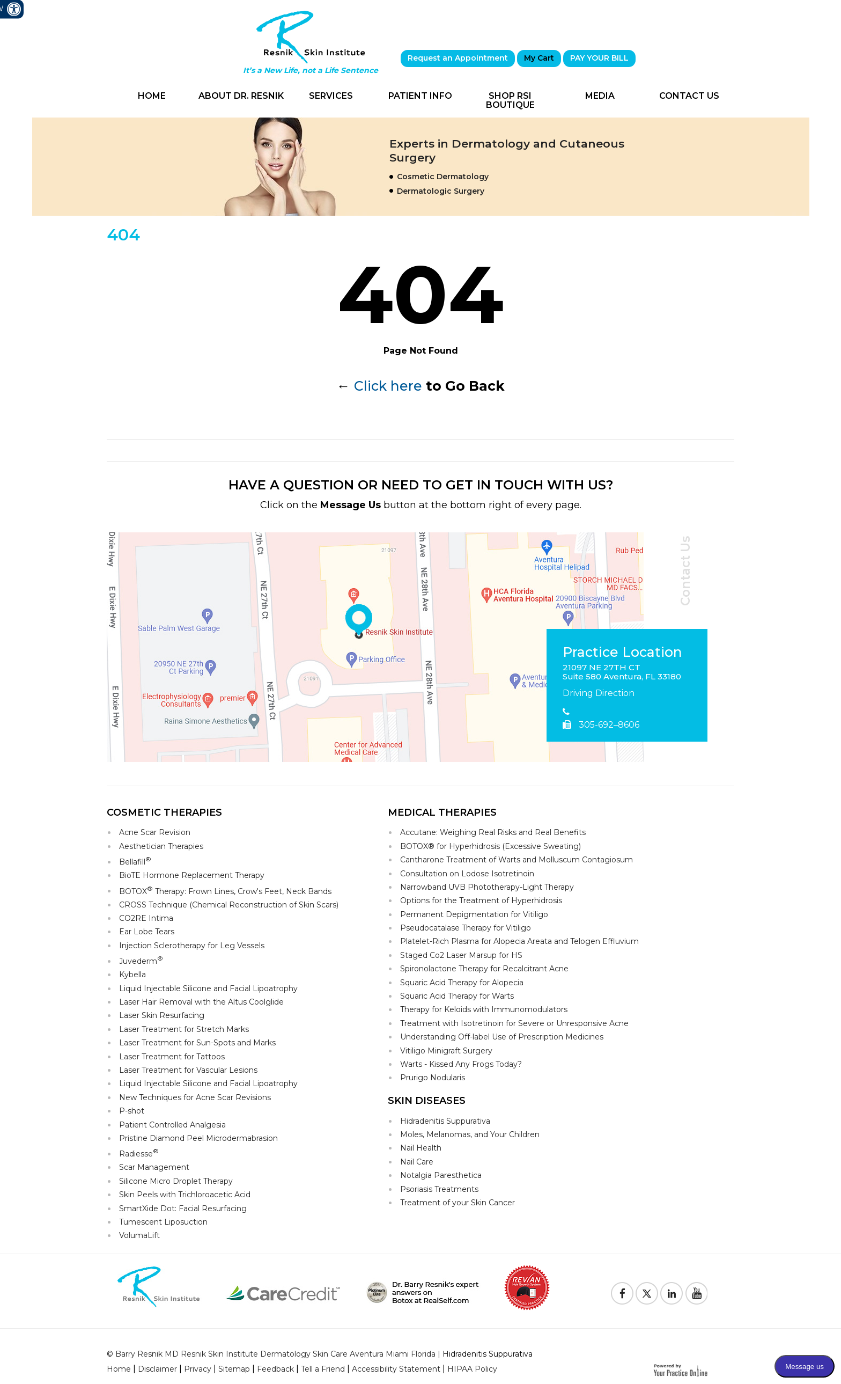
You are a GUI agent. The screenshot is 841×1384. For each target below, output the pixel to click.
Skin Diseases (427, 1101)
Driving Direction (599, 693)
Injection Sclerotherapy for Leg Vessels (191, 945)
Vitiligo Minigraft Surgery (446, 1051)
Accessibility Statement (396, 1369)
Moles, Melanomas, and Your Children (470, 1134)
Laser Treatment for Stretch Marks (184, 1029)
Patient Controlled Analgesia (172, 1125)
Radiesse (139, 1153)
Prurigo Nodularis (432, 1077)
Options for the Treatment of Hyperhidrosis (481, 900)
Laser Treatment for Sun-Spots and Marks (197, 1043)
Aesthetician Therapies (161, 846)
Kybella (132, 974)
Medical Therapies (442, 812)
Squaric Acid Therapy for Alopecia (461, 982)
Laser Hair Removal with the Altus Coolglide (201, 1002)
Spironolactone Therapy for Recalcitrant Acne (484, 968)
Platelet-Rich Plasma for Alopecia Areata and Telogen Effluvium (519, 941)
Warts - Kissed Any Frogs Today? (461, 1064)
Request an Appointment (458, 58)
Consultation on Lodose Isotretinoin (467, 873)
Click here (388, 386)
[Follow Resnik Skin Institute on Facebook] (622, 1293)
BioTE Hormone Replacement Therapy (191, 875)
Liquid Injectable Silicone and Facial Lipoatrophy (208, 988)
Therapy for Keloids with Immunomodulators (483, 1009)
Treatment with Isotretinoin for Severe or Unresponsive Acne (514, 1023)
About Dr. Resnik (241, 96)
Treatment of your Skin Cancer (457, 1202)
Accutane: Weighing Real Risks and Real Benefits (493, 832)
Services (331, 96)
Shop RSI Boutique (510, 101)
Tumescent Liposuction (163, 1222)
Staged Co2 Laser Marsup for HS (461, 955)
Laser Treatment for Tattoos (172, 1056)
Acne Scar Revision (154, 832)
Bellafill (135, 861)
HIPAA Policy (472, 1369)
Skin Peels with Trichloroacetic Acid (184, 1194)
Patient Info (420, 96)
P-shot (131, 1111)
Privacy (197, 1369)
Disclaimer (157, 1369)
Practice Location (622, 652)
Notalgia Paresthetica (441, 1175)
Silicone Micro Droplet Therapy (176, 1181)
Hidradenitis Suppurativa (445, 1121)
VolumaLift (139, 1235)
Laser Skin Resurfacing (161, 1015)
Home (152, 96)
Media (600, 96)
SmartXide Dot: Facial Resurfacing (183, 1208)
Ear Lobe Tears (146, 931)
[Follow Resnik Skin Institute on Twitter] (647, 1293)
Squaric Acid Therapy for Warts (457, 996)
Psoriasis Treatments (439, 1189)
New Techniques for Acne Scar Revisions (195, 1097)
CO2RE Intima (146, 918)
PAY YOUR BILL (599, 58)
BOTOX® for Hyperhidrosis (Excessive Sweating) (490, 846)
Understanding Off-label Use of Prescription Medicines (501, 1037)
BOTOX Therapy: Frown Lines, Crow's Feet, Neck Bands (225, 890)
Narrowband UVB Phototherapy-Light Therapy (487, 887)
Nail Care (416, 1162)
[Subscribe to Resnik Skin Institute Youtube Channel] (696, 1293)
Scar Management (154, 1167)
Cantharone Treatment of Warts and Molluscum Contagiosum (516, 860)
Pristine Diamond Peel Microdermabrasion (198, 1138)
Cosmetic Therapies (164, 812)
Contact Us (689, 96)
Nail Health (420, 1148)
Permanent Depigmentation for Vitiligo (474, 914)
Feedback (275, 1369)
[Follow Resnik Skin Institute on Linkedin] (671, 1293)
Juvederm (141, 960)
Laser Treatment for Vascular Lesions (188, 1070)
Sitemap (234, 1369)
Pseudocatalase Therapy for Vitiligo (465, 928)
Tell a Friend (323, 1369)
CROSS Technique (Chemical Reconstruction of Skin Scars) (228, 905)
